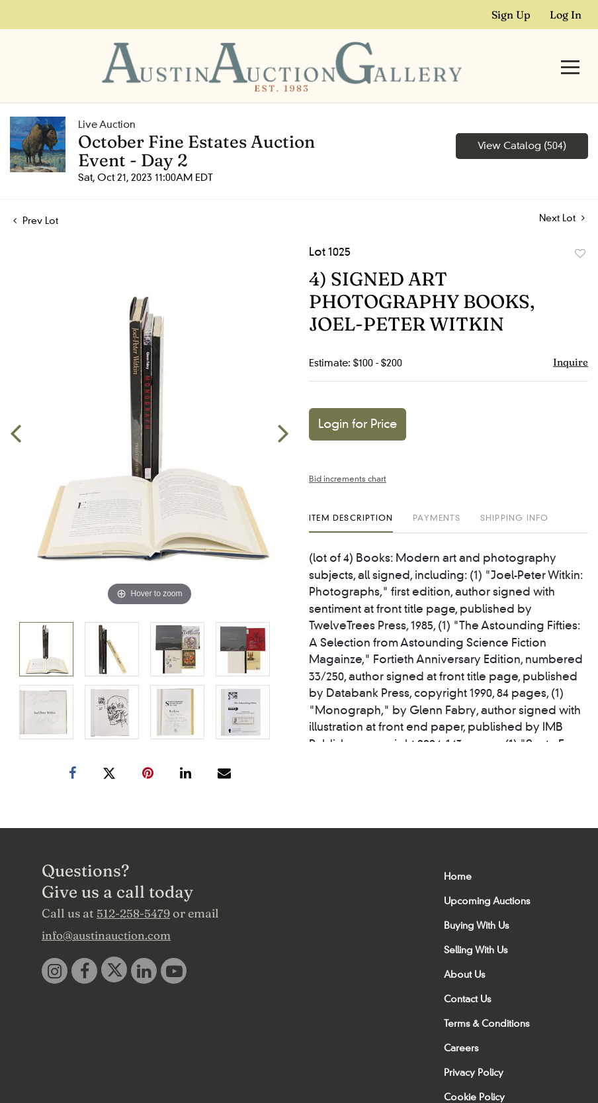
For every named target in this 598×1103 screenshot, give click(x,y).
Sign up (511, 14)
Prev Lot (35, 195)
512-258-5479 (133, 888)
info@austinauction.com (106, 910)
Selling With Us (475, 925)
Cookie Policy (474, 1072)
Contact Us (467, 974)
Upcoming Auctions (487, 876)
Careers (461, 1023)
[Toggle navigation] (570, 54)
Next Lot (562, 193)
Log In (565, 14)
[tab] (351, 497)
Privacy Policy (473, 1047)
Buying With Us (476, 900)
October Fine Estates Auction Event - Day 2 (196, 126)
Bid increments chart (347, 453)
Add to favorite (580, 228)
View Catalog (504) (522, 121)
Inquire (570, 337)
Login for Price (357, 399)
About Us (464, 949)
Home (458, 851)
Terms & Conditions (486, 998)
